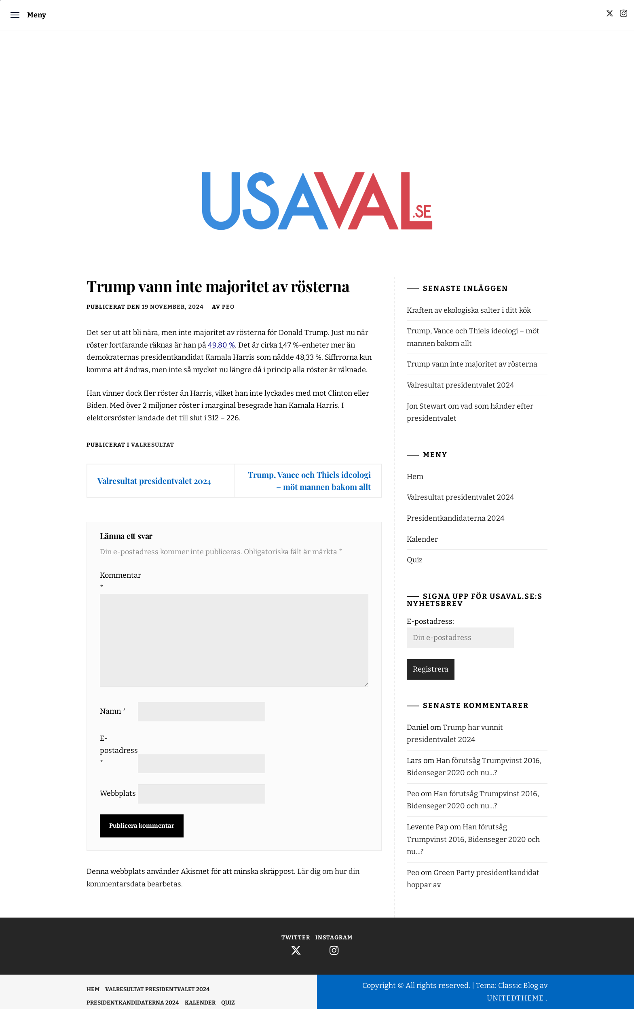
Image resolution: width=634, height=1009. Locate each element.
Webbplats (118, 793)
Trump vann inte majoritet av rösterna (472, 364)
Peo (228, 306)
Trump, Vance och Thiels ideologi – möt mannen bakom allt (309, 480)
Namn (113, 711)
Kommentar (118, 581)
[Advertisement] (317, 91)
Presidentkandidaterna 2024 (456, 518)
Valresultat (152, 444)
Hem (415, 476)
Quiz (415, 559)
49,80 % (221, 345)
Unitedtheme (515, 998)
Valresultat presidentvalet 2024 (154, 480)
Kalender (422, 539)
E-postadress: (430, 621)
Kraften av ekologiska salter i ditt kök (469, 310)
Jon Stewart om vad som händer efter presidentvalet (470, 412)
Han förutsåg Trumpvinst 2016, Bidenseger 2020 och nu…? (473, 839)
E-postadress (118, 750)
